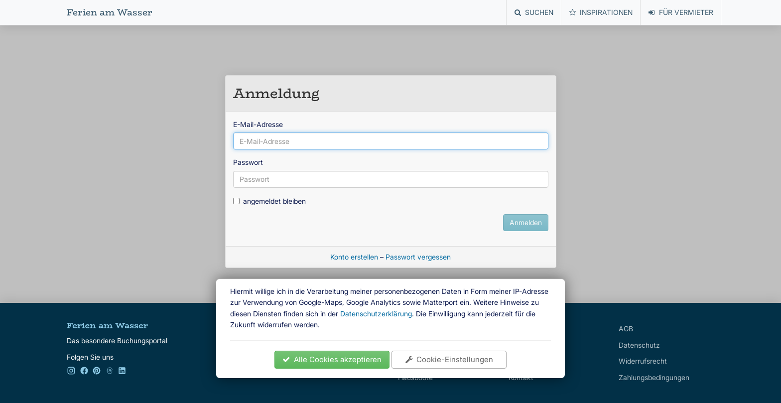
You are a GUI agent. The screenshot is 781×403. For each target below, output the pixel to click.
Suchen (534, 12)
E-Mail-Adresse (258, 124)
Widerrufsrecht (643, 361)
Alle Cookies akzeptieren (332, 359)
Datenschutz (639, 345)
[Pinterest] (96, 372)
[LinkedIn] (122, 372)
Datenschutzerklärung (376, 313)
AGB (626, 328)
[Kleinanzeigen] (109, 372)
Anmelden (526, 222)
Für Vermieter (681, 12)
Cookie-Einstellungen (449, 359)
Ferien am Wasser (109, 12)
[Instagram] (71, 372)
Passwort (248, 162)
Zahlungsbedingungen (654, 377)
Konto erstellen (354, 257)
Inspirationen (601, 12)
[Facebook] (84, 372)
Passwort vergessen (418, 257)
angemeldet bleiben (269, 201)
